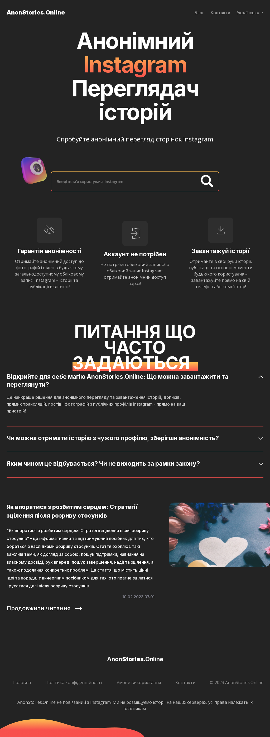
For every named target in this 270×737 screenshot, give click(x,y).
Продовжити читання (45, 608)
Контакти (220, 12)
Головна (22, 682)
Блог (199, 12)
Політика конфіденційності (73, 682)
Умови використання (139, 682)
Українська (248, 12)
